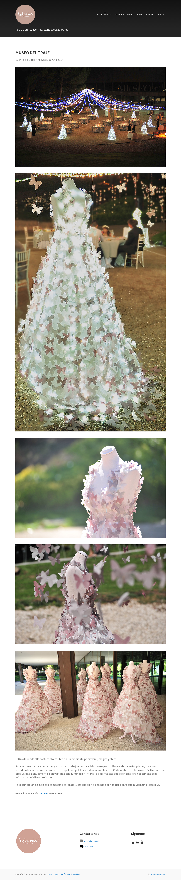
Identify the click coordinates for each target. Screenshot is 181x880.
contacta (43, 793)
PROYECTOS (119, 14)
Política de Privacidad (70, 874)
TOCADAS (130, 14)
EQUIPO (140, 14)
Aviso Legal (53, 874)
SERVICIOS (108, 14)
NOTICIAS (149, 14)
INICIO (99, 14)
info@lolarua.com (91, 841)
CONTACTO (160, 14)
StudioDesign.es (158, 874)
